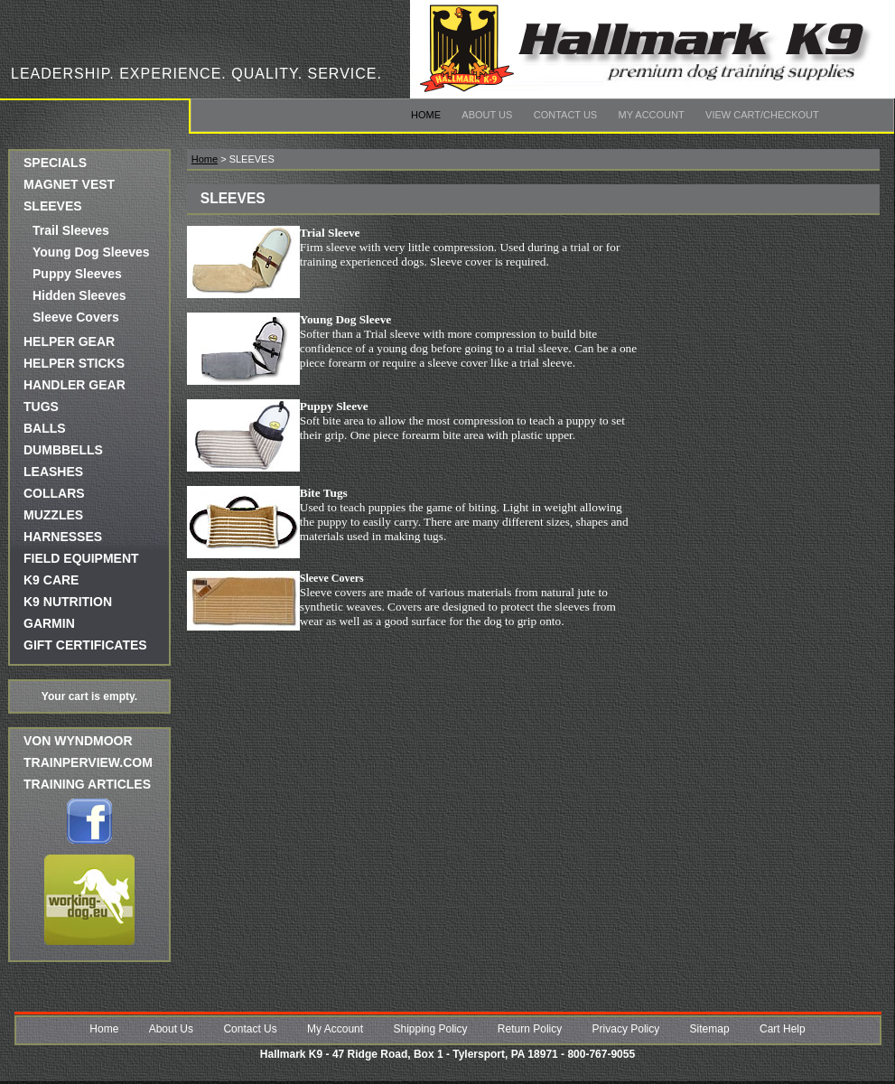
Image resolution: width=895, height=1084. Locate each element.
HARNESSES (62, 536)
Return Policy (530, 1029)
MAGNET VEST (69, 184)
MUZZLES (53, 515)
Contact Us (566, 114)
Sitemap (710, 1029)
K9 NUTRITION (67, 601)
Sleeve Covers (76, 317)
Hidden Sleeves (79, 295)
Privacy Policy (626, 1029)
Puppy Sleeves (77, 273)
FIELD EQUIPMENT (81, 558)
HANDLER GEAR (74, 385)
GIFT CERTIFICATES (85, 645)
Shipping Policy (430, 1029)
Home (426, 114)
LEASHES (53, 471)
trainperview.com (88, 762)
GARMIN (49, 623)
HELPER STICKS (74, 363)
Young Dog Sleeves (91, 252)
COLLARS (54, 493)
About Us (486, 114)
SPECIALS (55, 162)
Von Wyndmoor (78, 741)
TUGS (41, 406)
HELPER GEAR (69, 341)
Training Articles (87, 784)
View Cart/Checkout (762, 114)
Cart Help (783, 1029)
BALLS (44, 428)
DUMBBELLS (63, 450)
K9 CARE (51, 580)
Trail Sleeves (71, 230)
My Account (652, 114)
